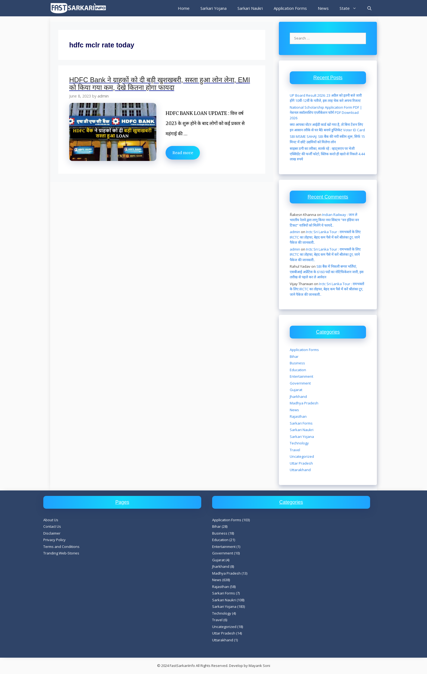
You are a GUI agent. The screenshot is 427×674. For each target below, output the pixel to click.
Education (298, 369)
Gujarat (296, 389)
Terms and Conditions (61, 546)
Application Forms (290, 8)
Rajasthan (298, 416)
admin (295, 231)
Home (184, 8)
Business (297, 363)
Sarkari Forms (301, 423)
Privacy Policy (54, 539)
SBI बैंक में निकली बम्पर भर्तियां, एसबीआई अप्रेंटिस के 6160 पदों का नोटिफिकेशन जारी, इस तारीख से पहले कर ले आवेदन (327, 271)
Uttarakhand (300, 469)
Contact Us (52, 526)
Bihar (294, 356)
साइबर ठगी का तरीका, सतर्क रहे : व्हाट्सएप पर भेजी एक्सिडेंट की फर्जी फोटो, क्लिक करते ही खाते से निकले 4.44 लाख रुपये (327, 153)
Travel (295, 449)
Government (300, 383)
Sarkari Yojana (213, 8)
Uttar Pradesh (301, 463)
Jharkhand (298, 396)
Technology (299, 443)
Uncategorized (302, 456)
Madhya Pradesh (304, 403)
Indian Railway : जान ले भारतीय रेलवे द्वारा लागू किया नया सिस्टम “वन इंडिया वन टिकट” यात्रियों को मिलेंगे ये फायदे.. (324, 220)
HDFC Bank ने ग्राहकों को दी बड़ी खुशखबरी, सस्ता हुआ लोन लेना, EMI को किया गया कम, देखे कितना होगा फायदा (159, 83)
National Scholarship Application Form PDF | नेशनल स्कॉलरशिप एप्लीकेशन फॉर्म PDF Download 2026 (326, 112)
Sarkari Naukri (250, 8)
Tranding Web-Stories (61, 553)
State (351, 8)
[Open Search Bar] (369, 8)
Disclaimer (51, 533)
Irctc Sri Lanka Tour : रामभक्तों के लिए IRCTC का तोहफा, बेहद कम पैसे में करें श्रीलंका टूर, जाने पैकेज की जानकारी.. (325, 237)
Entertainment (301, 376)
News (323, 8)
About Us (50, 519)
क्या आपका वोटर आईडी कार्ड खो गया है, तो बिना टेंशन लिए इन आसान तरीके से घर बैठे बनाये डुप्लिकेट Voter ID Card (327, 127)
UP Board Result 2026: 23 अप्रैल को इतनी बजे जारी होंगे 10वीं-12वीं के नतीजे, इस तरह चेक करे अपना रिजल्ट (326, 98)
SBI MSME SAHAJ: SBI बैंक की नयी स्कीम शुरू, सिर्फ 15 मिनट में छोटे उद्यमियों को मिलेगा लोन (327, 139)
